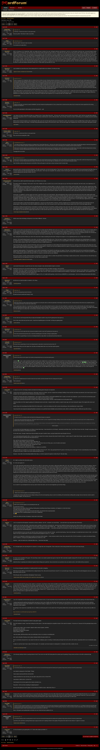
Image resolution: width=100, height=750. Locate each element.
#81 (96, 27)
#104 (96, 387)
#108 (96, 520)
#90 (96, 155)
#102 (96, 352)
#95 (96, 263)
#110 (96, 555)
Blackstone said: (17, 300)
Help (94, 745)
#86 (96, 99)
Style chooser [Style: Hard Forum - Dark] (5, 745)
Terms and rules (84, 745)
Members (20, 7)
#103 (96, 374)
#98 (96, 298)
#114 (96, 618)
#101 (96, 339)
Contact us (78, 745)
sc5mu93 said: (17, 329)
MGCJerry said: (17, 703)
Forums (5, 7)
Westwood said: (17, 342)
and (20, 211)
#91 (96, 166)
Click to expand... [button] (55, 425)
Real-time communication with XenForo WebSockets (53, 748)
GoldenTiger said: (17, 41)
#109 (96, 544)
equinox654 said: (17, 415)
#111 (96, 565)
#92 (96, 178)
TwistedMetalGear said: (18, 142)
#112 (96, 581)
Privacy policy (90, 745)
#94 (96, 227)
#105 (96, 412)
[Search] (94, 7)
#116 (96, 663)
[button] (16, 7)
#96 (96, 277)
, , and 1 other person (27, 577)
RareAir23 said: (17, 78)
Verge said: (16, 29)
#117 (96, 691)
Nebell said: (16, 290)
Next (15, 24)
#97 (96, 287)
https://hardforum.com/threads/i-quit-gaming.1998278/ (24, 611)
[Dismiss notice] (97, 13)
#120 (96, 727)
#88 (96, 128)
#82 (96, 38)
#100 (96, 326)
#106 (96, 457)
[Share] (95, 27)
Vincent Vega (4, 21)
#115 (96, 651)
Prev (3, 24)
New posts (12, 7)
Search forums (11, 9)
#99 (96, 315)
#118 (96, 701)
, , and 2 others (21, 71)
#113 (96, 597)
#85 (96, 75)
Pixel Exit (42, 748)
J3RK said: (16, 376)
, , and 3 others (21, 259)
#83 (96, 48)
